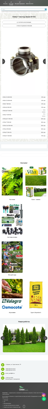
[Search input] (23, 9)
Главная (2, 11)
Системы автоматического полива (11, 405)
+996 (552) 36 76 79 (10, 370)
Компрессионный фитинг (22, 11)
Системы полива (12, 11)
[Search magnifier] (46, 9)
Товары (6, 11)
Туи (4, 401)
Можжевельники (7, 403)
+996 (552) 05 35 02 (10, 368)
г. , (13, 364)
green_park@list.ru (10, 373)
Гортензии (6, 399)
